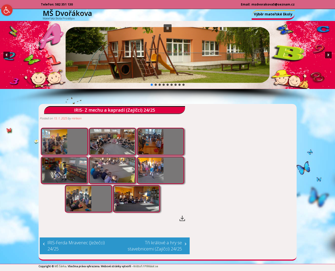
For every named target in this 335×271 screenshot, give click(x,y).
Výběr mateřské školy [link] (273, 14)
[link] (7, 10)
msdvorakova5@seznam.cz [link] (273, 4)
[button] (168, 28)
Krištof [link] (137, 266)
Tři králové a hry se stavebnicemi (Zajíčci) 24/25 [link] (155, 246)
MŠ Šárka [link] (60, 266)
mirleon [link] (76, 118)
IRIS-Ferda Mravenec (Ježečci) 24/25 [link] (76, 246)
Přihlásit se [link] (151, 266)
